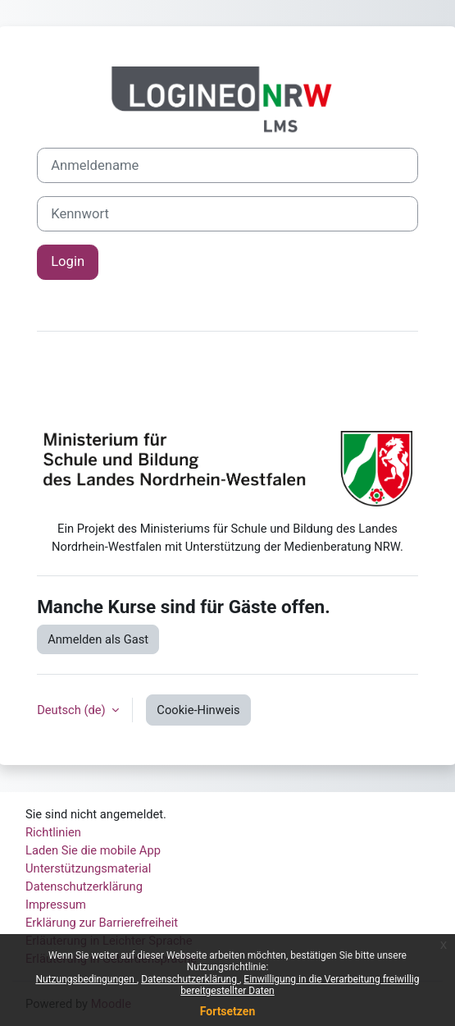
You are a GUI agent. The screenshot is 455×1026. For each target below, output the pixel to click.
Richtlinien (53, 832)
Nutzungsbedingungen (85, 979)
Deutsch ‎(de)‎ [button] (72, 710)
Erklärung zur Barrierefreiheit (101, 922)
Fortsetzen (228, 1011)
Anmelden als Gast (98, 639)
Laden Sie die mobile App (93, 850)
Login (67, 261)
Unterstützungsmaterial (88, 868)
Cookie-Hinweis (198, 710)
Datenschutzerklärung (190, 979)
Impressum (55, 904)
